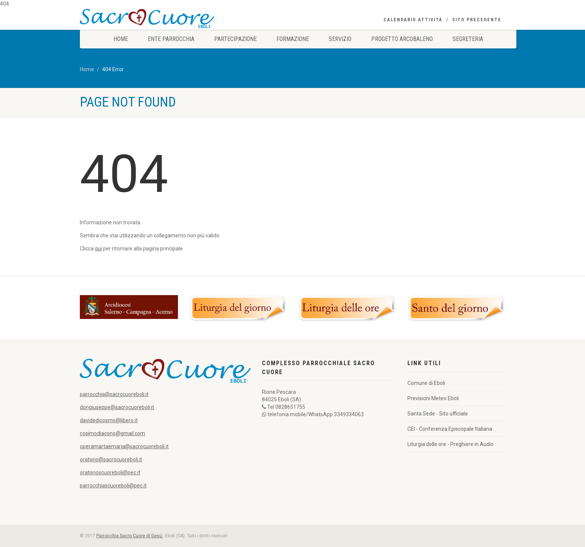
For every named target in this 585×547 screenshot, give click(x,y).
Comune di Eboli (426, 383)
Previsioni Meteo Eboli (433, 398)
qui (98, 249)
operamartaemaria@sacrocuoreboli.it (124, 446)
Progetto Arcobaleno (402, 38)
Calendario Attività (413, 19)
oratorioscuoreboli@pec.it (110, 472)
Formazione (292, 38)
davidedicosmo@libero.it (109, 420)
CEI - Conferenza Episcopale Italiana (449, 429)
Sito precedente (476, 19)
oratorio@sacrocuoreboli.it (111, 459)
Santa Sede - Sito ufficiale (437, 414)
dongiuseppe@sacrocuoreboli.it (117, 407)
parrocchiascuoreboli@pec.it (113, 485)
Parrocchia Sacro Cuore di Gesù (129, 535)
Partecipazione (235, 38)
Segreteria (468, 38)
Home (120, 38)
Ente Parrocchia (171, 38)
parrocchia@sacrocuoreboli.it (114, 394)
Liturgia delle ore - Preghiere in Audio (450, 444)
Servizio (340, 38)
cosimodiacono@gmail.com (112, 433)
